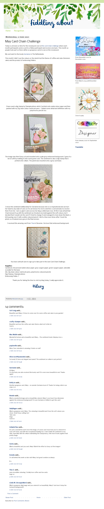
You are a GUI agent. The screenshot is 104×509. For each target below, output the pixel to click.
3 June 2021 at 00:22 (15, 403)
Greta (11, 444)
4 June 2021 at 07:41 (15, 464)
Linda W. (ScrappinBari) (18, 483)
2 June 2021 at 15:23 (15, 351)
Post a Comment (13, 493)
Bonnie (11, 396)
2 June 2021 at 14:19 (15, 329)
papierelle (13, 346)
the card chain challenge (50, 46)
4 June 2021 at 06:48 (15, 449)
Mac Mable (13, 334)
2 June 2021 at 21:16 (15, 390)
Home (8, 31)
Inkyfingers (13, 408)
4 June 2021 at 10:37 (15, 477)
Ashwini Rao (13, 427)
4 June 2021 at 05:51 (15, 438)
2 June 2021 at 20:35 (15, 377)
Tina (32, 223)
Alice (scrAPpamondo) (17, 357)
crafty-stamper (15, 322)
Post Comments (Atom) (21, 501)
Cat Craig (12, 310)
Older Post (67, 497)
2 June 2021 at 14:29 (15, 340)
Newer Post (9, 497)
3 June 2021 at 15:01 (15, 421)
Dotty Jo (12, 383)
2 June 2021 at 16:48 (15, 362)
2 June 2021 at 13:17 (15, 316)
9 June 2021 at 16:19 (15, 490)
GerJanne (27, 54)
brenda (12, 455)
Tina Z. (11, 470)
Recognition (19, 31)
